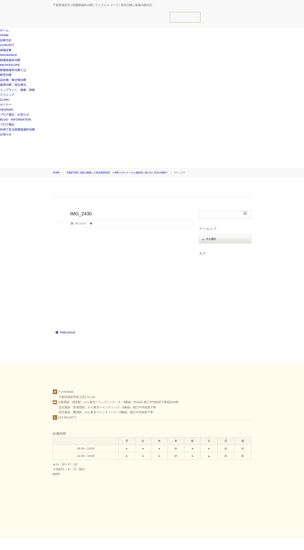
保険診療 (199, 543)
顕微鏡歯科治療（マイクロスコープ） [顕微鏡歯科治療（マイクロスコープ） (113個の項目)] (220, 331)
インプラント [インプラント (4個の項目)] (208, 267)
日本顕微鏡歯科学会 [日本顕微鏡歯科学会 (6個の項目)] (234, 305)
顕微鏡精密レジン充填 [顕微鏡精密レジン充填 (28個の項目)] (212, 342)
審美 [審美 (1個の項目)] (237, 299)
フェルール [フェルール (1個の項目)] (206, 289)
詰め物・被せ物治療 (13, 79)
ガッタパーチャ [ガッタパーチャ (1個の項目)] (209, 273)
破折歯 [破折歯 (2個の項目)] (236, 321)
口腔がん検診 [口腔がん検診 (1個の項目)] (224, 299)
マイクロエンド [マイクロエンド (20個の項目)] (209, 294)
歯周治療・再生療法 (13, 84)
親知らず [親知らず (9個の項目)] (233, 326)
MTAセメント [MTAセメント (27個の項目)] (208, 262)
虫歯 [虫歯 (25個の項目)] (212, 326)
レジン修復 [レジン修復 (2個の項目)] (206, 299)
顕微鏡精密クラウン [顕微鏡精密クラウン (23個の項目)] (211, 337)
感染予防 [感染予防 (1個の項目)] (205, 305)
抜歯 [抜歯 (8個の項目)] (217, 305)
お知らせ (6, 134)
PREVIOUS (67, 332)
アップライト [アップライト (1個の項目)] (226, 262)
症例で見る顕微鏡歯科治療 (17, 129)
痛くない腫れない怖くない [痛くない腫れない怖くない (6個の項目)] (215, 321)
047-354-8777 (67, 417)
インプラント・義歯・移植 (17, 89)
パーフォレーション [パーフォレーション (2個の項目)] (211, 283)
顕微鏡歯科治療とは (13, 70)
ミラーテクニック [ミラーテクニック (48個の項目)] (231, 294)
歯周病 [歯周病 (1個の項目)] (231, 310)
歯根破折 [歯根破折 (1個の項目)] (205, 315)
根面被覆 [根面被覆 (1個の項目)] (219, 310)
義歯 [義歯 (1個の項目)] (203, 326)
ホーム (174, 543)
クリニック (214, 543)
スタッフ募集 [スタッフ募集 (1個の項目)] (229, 273)
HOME (56, 172)
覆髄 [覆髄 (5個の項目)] (221, 326)
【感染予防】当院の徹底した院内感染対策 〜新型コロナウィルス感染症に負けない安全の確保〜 (117, 172)
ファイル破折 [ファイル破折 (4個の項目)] (233, 283)
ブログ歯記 (7, 124)
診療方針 (186, 543)
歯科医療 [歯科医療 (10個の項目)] (219, 315)
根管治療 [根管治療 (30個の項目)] (205, 310)
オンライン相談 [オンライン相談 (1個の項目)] (227, 267)
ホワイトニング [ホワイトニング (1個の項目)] (225, 289)
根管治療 (6, 74)
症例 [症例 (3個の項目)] (230, 315)
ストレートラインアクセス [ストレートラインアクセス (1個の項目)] (215, 278)
